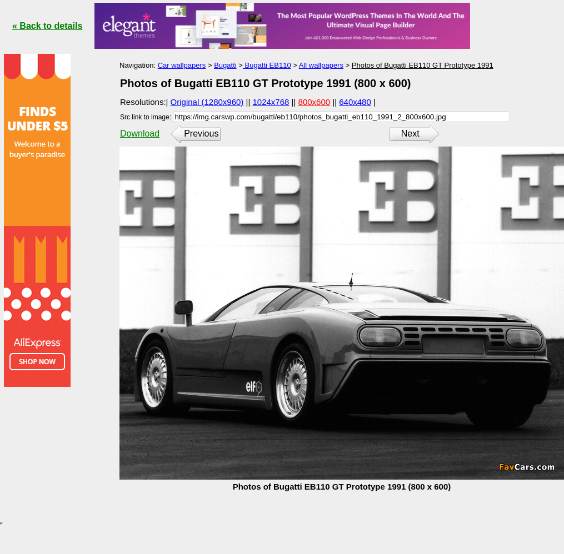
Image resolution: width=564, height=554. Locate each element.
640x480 (355, 102)
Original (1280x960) (207, 102)
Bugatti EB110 (267, 65)
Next (410, 133)
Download (139, 133)
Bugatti (225, 65)
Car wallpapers (182, 65)
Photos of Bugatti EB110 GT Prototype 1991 (422, 65)
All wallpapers (321, 65)
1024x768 (271, 102)
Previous (201, 133)
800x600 (314, 102)
